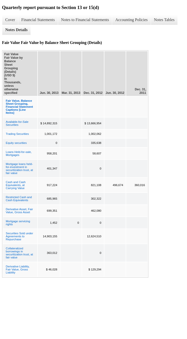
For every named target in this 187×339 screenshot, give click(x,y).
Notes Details (16, 30)
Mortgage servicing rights (18, 223)
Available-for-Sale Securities (17, 123)
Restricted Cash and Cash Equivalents (19, 199)
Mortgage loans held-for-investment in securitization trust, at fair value (19, 168)
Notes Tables (164, 20)
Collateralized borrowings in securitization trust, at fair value (19, 253)
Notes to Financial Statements (85, 20)
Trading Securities (17, 133)
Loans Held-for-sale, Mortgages (19, 153)
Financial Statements (38, 20)
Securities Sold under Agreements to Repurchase (19, 236)
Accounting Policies (131, 20)
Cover (10, 20)
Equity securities (16, 142)
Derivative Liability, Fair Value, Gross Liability (18, 269)
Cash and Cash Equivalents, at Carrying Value (16, 185)
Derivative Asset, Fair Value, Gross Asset (19, 211)
